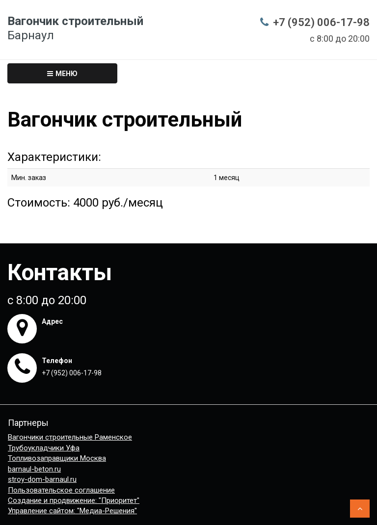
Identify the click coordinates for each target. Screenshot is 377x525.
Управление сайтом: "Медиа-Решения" (72, 510)
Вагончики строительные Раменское (70, 437)
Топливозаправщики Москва (57, 458)
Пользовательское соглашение (61, 490)
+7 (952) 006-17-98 (321, 22)
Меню (62, 74)
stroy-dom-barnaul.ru (42, 479)
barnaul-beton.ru (34, 469)
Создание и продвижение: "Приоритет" (73, 500)
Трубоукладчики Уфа (44, 448)
